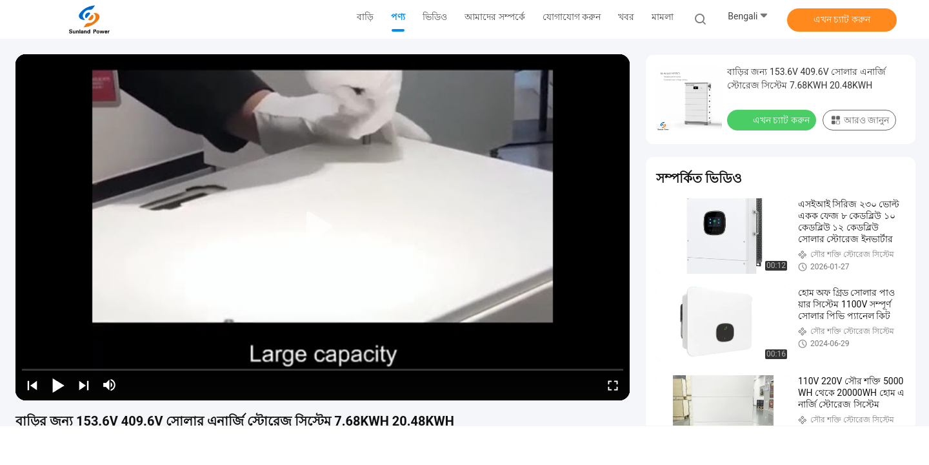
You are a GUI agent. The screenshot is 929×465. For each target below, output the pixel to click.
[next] (84, 385)
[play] (322, 227)
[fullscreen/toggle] (613, 385)
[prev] (32, 385)
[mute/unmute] (110, 385)
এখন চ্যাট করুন (842, 19)
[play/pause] (58, 385)
